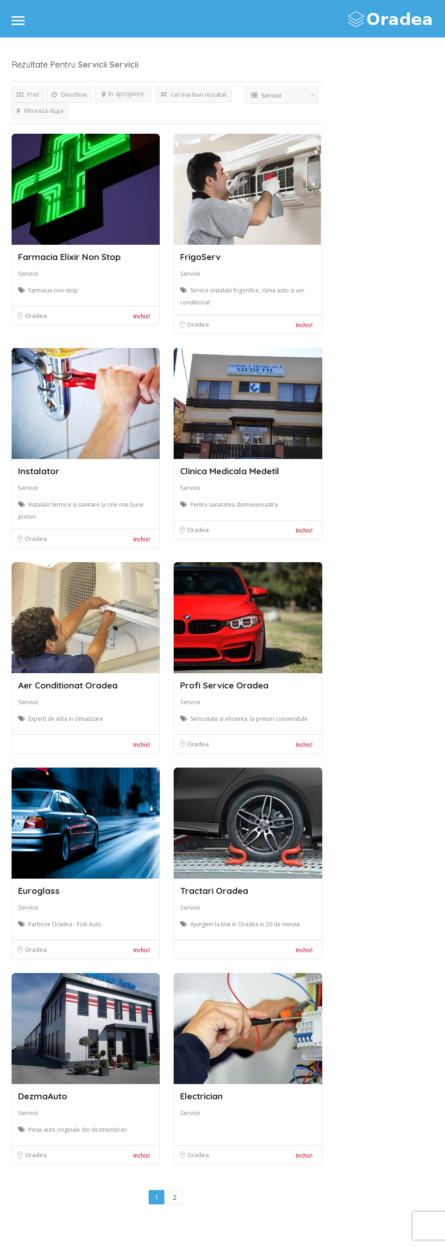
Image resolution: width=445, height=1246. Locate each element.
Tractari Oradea (214, 890)
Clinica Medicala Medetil (229, 471)
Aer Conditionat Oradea (68, 685)
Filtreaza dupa (40, 110)
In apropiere (123, 93)
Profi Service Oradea (224, 685)
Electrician (201, 1096)
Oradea (36, 315)
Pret (28, 94)
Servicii (28, 273)
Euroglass (39, 890)
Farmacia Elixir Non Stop (69, 256)
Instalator (38, 471)
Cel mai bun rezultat (194, 94)
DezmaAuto (42, 1096)
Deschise (69, 94)
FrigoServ (200, 256)
